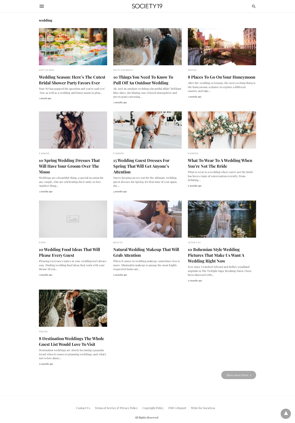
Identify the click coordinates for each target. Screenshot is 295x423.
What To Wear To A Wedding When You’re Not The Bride (219, 163)
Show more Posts (237, 369)
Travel (192, 70)
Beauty (118, 236)
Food (42, 236)
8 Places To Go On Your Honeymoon (221, 77)
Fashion (44, 153)
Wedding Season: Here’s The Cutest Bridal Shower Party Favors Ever (71, 79)
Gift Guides (46, 70)
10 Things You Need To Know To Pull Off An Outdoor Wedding (146, 79)
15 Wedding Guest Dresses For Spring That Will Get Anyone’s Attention (147, 163)
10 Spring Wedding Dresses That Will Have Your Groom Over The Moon (73, 163)
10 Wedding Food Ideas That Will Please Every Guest (69, 246)
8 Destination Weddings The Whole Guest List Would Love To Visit (71, 335)
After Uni (194, 236)
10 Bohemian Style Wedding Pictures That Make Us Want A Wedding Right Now (221, 249)
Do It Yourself (123, 70)
